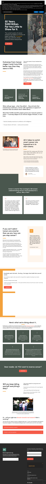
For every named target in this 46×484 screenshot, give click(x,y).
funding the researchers (30, 325)
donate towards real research (26, 417)
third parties (17, 5)
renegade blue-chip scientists (28, 78)
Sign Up (30, 458)
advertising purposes (36, 6)
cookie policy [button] (15, 4)
